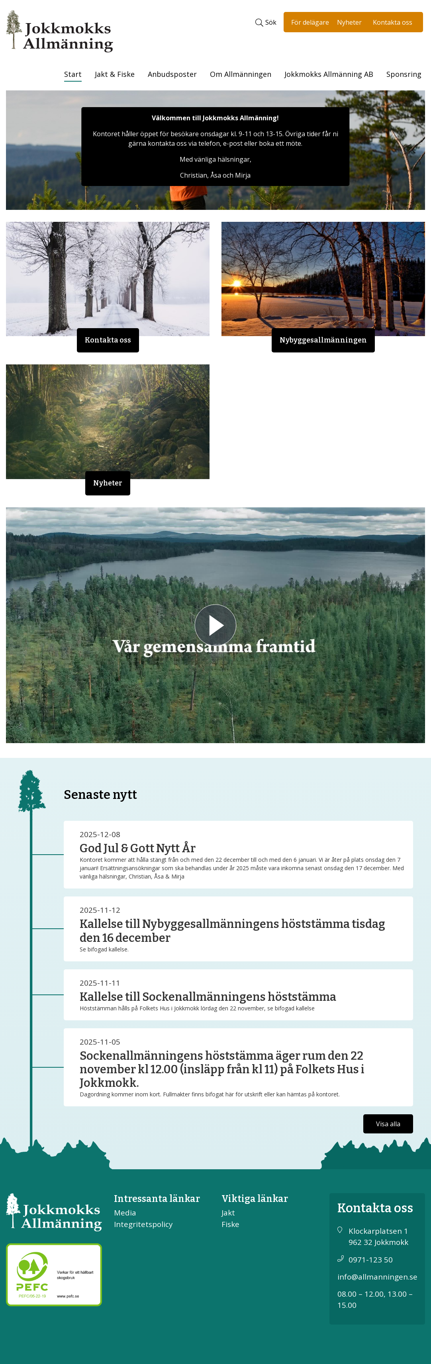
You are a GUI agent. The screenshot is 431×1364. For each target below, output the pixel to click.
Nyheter (349, 22)
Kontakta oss (392, 22)
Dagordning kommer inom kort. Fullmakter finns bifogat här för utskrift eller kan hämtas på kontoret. (210, 1094)
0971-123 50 (371, 1259)
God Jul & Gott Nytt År (138, 848)
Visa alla (388, 1123)
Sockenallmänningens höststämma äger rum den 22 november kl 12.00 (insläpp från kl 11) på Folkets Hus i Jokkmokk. (222, 1069)
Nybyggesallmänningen (323, 340)
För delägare (310, 22)
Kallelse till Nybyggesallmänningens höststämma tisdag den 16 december (232, 931)
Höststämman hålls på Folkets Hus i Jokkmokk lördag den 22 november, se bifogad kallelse (197, 1008)
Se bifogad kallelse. (104, 949)
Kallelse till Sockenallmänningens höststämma (208, 997)
